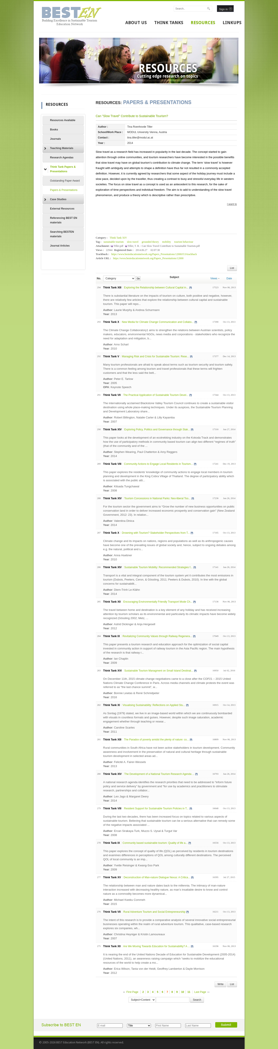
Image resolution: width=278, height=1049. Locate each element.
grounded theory (150, 241)
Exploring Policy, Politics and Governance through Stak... (157, 429)
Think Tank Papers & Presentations (60, 169)
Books (54, 129)
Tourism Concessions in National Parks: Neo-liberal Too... (157, 498)
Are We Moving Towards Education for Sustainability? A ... (156, 946)
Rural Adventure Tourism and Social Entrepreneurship (154, 911)
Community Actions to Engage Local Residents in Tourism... (158, 463)
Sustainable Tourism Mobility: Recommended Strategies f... (158, 567)
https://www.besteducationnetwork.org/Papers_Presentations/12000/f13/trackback (154, 254)
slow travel (132, 241)
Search (197, 999)
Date (229, 278)
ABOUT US (136, 22)
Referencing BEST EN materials (63, 220)
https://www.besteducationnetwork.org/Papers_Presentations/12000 (148, 258)
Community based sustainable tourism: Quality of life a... (154, 842)
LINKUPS (232, 22)
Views (215, 278)
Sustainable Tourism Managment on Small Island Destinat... (158, 670)
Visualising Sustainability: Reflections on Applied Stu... (153, 705)
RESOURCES (203, 22)
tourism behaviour (183, 241)
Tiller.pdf (119, 245)
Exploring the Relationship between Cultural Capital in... (156, 287)
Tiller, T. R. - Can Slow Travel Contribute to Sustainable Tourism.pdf (164, 245)
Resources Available (63, 120)
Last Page (200, 992)
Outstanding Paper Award (65, 180)
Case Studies (55, 199)
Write (220, 984)
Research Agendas (62, 157)
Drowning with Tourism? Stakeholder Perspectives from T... (156, 532)
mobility (166, 241)
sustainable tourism (113, 241)
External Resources (62, 208)
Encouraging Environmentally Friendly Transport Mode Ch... (157, 601)
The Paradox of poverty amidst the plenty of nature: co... (156, 739)
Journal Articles (60, 245)
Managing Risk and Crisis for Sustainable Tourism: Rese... (155, 356)
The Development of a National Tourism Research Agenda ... (159, 774)
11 (188, 992)
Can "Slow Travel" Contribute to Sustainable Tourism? (132, 116)
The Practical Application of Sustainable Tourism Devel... (155, 395)
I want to (232, 204)
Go (138, 278)
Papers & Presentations (64, 190)
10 (182, 992)
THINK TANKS (168, 22)
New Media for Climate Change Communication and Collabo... (158, 322)
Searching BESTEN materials (62, 234)
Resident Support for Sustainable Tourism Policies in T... (156, 808)
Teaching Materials (58, 148)
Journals (55, 138)
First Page (132, 992)
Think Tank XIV (118, 237)
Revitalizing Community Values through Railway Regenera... (157, 636)
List (232, 268)
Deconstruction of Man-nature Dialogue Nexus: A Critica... (157, 877)
